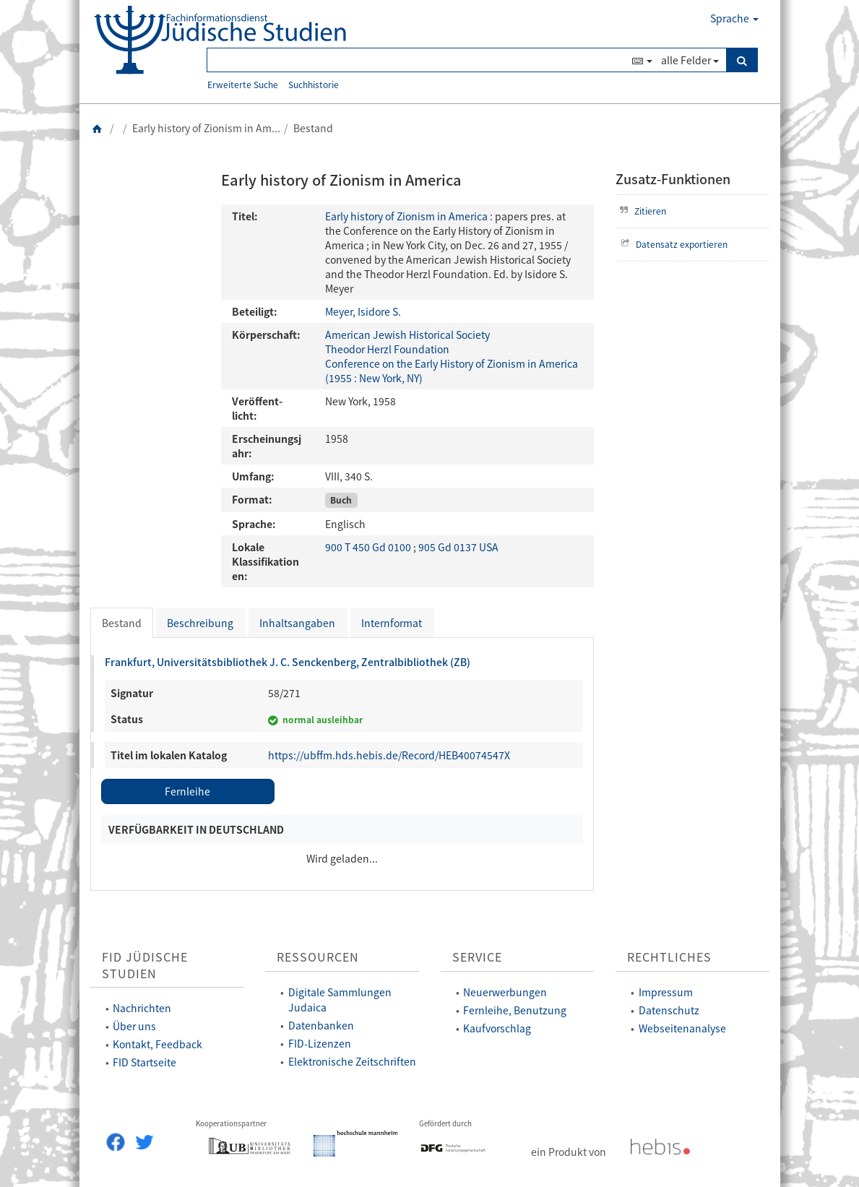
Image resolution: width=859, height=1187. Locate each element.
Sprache (734, 18)
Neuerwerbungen (505, 992)
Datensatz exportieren (672, 244)
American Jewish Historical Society (407, 334)
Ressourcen (318, 957)
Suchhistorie (313, 84)
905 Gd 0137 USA (458, 547)
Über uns (134, 1026)
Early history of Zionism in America (406, 216)
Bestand (122, 623)
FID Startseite (144, 1062)
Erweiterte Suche (242, 84)
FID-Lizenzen (319, 1043)
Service (477, 957)
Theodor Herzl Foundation (387, 349)
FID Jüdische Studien (145, 965)
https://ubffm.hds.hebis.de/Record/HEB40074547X (389, 755)
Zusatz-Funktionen (673, 179)
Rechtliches (669, 957)
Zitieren (641, 210)
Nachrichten (142, 1008)
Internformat (391, 623)
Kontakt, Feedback (157, 1044)
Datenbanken (321, 1025)
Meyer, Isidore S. (363, 311)
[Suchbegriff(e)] (418, 60)
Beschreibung (200, 623)
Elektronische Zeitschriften (352, 1061)
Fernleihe (187, 791)
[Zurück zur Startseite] (97, 128)
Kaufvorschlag (497, 1028)
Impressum (666, 992)
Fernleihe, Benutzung (514, 1010)
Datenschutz (669, 1010)
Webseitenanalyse (682, 1028)
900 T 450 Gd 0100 (369, 547)
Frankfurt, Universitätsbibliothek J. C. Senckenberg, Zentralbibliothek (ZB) (287, 662)
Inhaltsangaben (297, 623)
